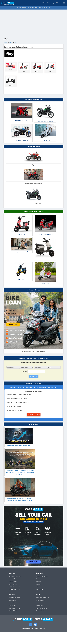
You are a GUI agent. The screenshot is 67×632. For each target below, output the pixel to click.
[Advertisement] (33, 23)
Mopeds (38, 584)
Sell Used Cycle (13, 611)
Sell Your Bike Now (34, 415)
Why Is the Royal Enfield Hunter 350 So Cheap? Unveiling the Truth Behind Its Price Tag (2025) (20, 490)
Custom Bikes (39, 590)
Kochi (15, 582)
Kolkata (11, 590)
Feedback (44, 603)
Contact (38, 603)
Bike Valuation (12, 601)
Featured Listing (13, 606)
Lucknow (15, 584)
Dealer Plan (38, 8)
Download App (45, 598)
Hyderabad (18, 576)
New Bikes (44, 8)
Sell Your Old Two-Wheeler (33, 384)
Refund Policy (39, 606)
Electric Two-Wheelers (42, 576)
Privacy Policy (43, 608)
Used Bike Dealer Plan (14, 608)
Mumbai (11, 579)
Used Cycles (17, 590)
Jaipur (17, 587)
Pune (15, 579)
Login (55, 3)
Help (37, 601)
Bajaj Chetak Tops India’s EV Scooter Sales (19, 437)
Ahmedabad (12, 587)
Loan (49, 8)
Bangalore (11, 576)
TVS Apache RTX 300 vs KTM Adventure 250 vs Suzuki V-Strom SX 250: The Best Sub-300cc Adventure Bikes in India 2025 (20, 462)
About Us (38, 598)
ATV (37, 587)
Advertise (42, 601)
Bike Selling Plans (13, 603)
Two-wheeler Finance (14, 598)
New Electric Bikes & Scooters (33, 212)
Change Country (40, 611)
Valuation (32, 8)
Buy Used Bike (25, 8)
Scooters (38, 582)
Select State (46, 3)
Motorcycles (39, 579)
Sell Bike (19, 8)
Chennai (11, 582)
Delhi (10, 584)
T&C (37, 608)
